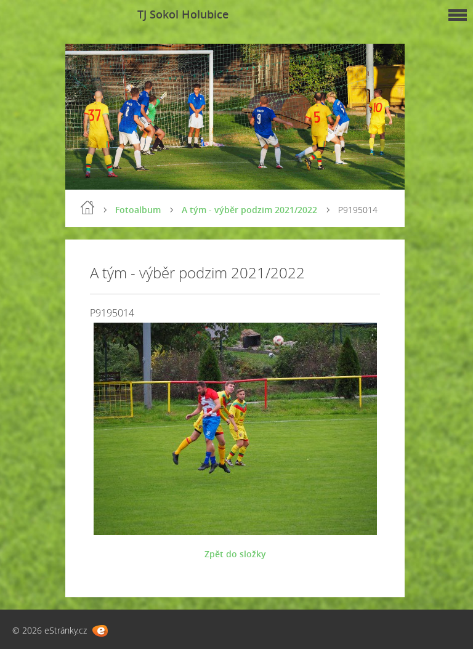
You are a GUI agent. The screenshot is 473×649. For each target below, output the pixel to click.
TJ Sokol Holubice (182, 14)
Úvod (87, 207)
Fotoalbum (138, 210)
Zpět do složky (235, 554)
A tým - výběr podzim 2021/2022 (249, 210)
